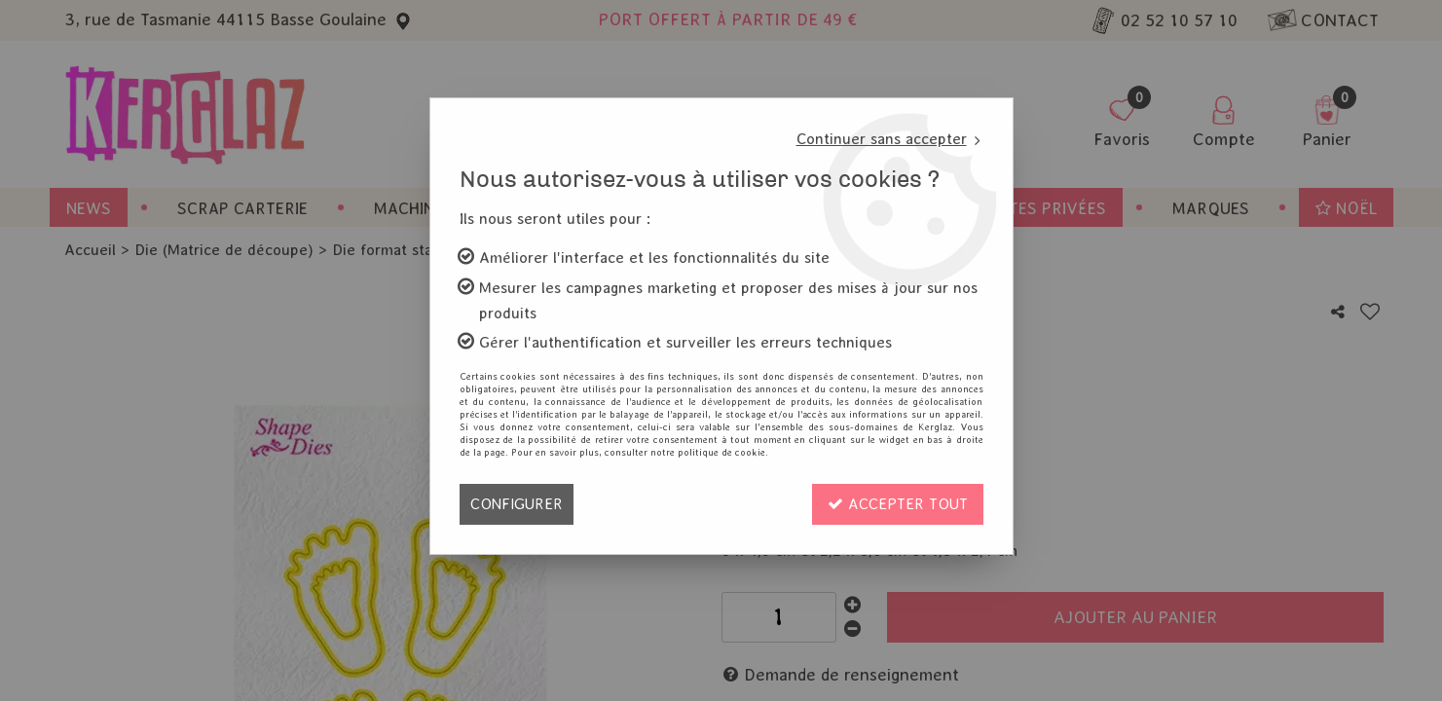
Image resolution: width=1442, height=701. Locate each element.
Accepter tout (898, 504)
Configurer (516, 504)
